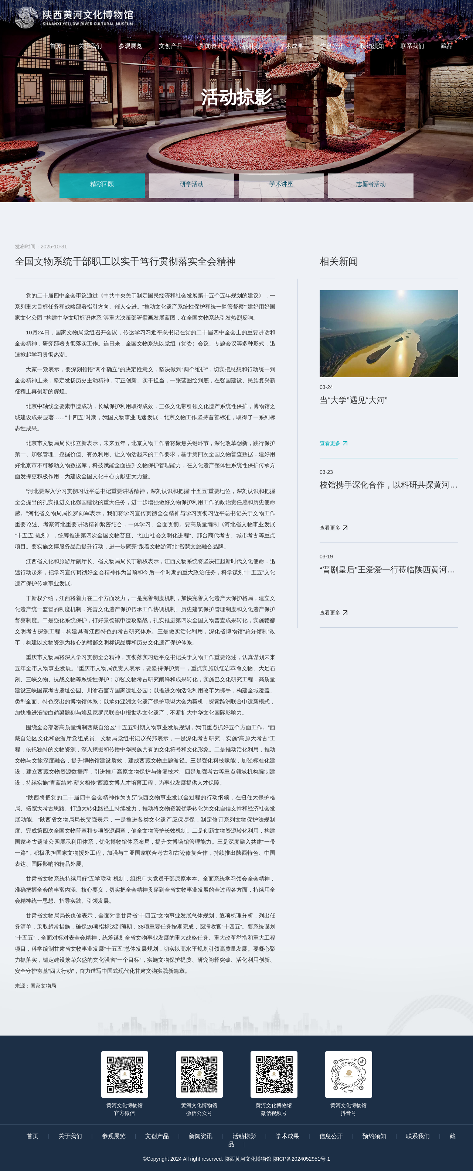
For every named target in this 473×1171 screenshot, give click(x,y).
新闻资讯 (211, 46)
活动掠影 (251, 46)
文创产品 (171, 46)
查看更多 (330, 443)
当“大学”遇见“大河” (353, 400)
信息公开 (332, 46)
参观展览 (130, 46)
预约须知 (372, 46)
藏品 (447, 46)
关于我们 (90, 46)
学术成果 (291, 46)
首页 (56, 46)
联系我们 (412, 46)
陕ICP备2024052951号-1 (301, 1159)
